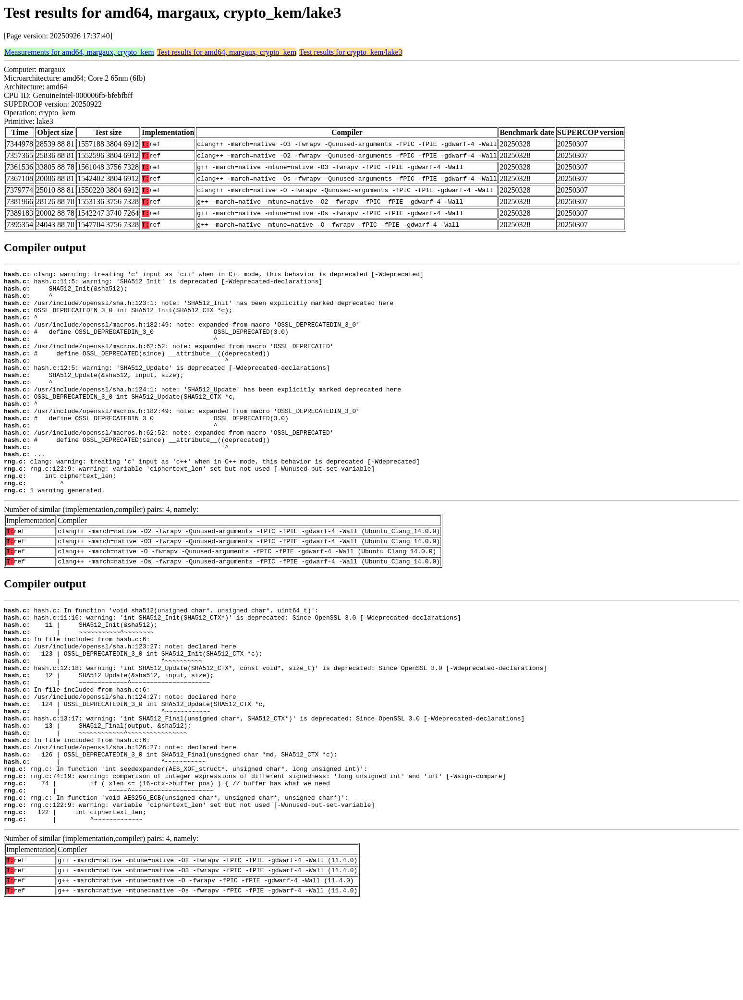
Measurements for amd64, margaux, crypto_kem (79, 52)
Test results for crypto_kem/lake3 (350, 52)
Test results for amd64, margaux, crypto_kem (227, 52)
